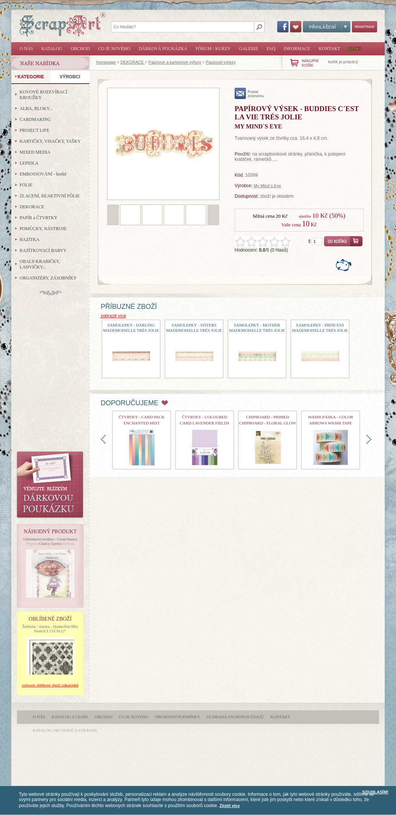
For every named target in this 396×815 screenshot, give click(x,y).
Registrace (364, 26)
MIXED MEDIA (35, 152)
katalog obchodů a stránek (65, 730)
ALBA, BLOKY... (36, 108)
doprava (369, 439)
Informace (297, 48)
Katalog (52, 48)
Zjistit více (229, 805)
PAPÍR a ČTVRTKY (38, 217)
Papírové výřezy (221, 62)
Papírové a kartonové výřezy (175, 62)
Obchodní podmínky (177, 716)
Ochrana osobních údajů (235, 716)
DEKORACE (133, 62)
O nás (26, 48)
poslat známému (249, 93)
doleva (103, 439)
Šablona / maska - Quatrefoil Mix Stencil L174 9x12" (50, 628)
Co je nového (114, 48)
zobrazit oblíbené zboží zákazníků (50, 685)
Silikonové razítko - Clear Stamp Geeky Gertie (50, 541)
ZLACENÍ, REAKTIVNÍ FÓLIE (50, 195)
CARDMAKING (35, 119)
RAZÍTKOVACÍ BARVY (43, 250)
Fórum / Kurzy (212, 48)
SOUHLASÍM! (375, 792)
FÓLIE (26, 185)
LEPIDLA (29, 163)
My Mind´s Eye (267, 185)
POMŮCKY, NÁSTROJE (43, 228)
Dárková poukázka (162, 48)
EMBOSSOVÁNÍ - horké (43, 174)
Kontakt (329, 48)
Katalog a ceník (70, 716)
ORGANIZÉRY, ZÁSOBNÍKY (48, 278)
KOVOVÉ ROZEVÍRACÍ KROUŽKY (43, 94)
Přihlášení (326, 26)
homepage (106, 62)
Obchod (80, 48)
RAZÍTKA (30, 239)
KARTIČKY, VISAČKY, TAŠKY (50, 141)
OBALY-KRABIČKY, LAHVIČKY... (40, 264)
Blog (354, 48)
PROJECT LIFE (34, 130)
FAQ (271, 48)
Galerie (248, 48)
